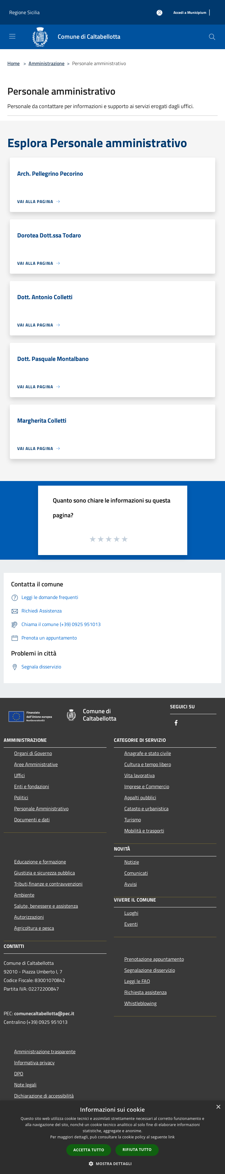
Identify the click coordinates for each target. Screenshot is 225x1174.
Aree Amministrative (36, 764)
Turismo (132, 819)
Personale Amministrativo (41, 808)
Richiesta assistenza (145, 992)
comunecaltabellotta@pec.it (44, 1013)
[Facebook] (176, 723)
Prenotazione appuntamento (154, 959)
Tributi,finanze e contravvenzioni (48, 883)
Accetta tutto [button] (88, 1149)
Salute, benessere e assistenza (46, 906)
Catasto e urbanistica (146, 808)
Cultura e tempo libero (147, 764)
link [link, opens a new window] (171, 1137)
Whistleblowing (140, 1003)
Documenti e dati (32, 819)
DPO (18, 1073)
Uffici (19, 775)
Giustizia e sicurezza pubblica (44, 872)
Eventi (131, 924)
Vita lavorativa (139, 775)
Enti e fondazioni (31, 786)
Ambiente (24, 894)
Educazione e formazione (40, 861)
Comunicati (136, 873)
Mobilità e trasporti (144, 830)
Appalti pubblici (140, 797)
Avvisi (130, 884)
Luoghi (131, 913)
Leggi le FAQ (137, 981)
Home (13, 63)
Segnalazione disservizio (149, 970)
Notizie (131, 862)
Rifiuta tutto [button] (137, 1149)
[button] (112, 1163)
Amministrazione (46, 63)
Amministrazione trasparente (45, 1051)
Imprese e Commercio (146, 786)
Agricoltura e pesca (34, 928)
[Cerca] (212, 37)
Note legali (25, 1084)
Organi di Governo (33, 753)
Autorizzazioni (29, 917)
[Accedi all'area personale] (159, 13)
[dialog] (112, 1137)
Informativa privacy (34, 1062)
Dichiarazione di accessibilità (44, 1095)
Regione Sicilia (24, 12)
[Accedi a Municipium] (189, 13)
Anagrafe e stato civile (147, 753)
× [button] (218, 1107)
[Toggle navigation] (12, 36)
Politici (21, 797)
